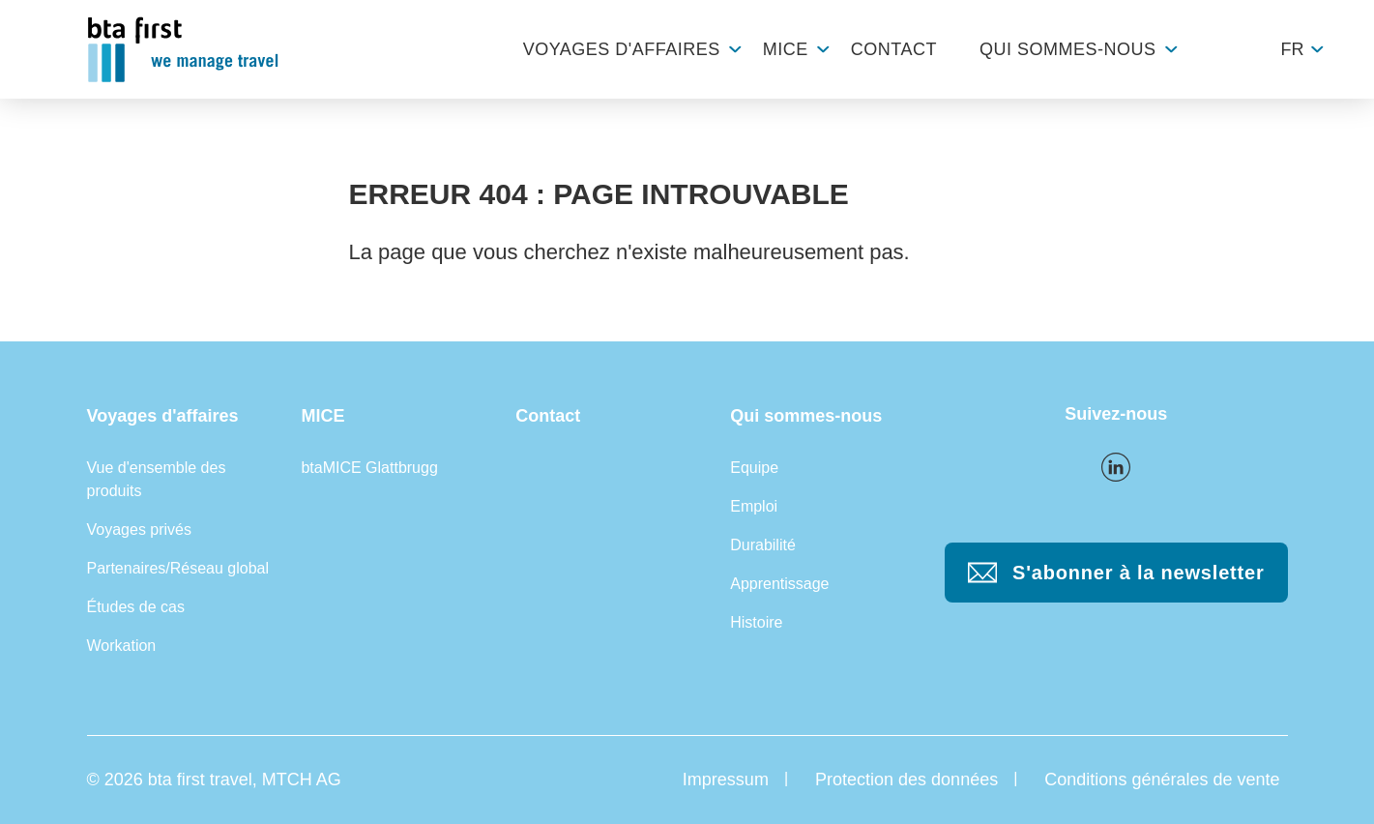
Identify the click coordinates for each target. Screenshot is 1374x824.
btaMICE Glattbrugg (369, 467)
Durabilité (763, 545)
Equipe (754, 467)
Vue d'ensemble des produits (156, 479)
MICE (785, 49)
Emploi (753, 506)
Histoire (756, 622)
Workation (122, 645)
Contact (894, 49)
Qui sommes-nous (1067, 49)
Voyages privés (139, 529)
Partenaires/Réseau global (178, 568)
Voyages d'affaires (621, 49)
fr (1292, 49)
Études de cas (136, 607)
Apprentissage (779, 583)
